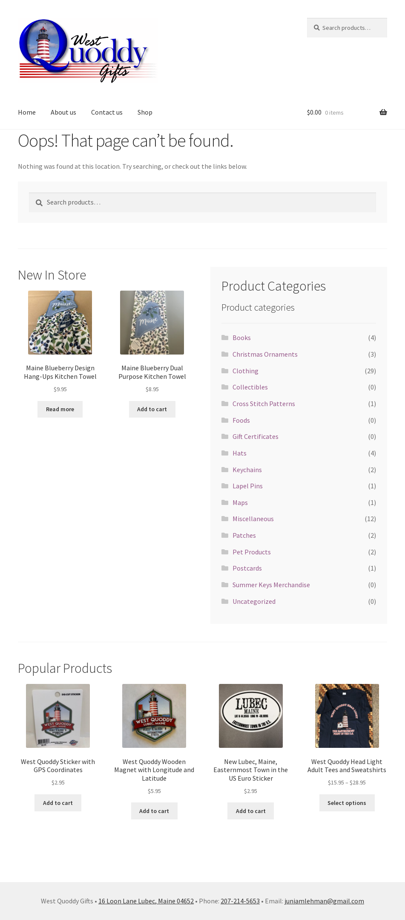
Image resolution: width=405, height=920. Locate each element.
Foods (241, 420)
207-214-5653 (240, 901)
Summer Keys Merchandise (271, 584)
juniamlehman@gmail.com (324, 901)
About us (63, 112)
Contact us (107, 112)
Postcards (247, 568)
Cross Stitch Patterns (264, 403)
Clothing (246, 370)
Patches (244, 535)
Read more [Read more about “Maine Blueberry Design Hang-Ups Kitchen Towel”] (60, 409)
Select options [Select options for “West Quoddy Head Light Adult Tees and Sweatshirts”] (346, 803)
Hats (240, 453)
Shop (145, 112)
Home (27, 112)
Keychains (247, 469)
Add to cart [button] (152, 409)
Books (242, 337)
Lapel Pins (248, 486)
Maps (240, 502)
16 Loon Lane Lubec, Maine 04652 (146, 901)
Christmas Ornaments (265, 354)
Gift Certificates (256, 436)
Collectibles (250, 387)
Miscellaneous (253, 518)
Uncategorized (254, 601)
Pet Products (252, 552)
